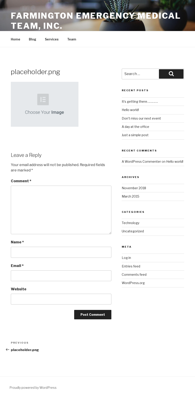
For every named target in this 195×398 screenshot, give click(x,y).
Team (71, 39)
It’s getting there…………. (140, 101)
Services (52, 39)
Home (15, 39)
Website (18, 289)
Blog (32, 39)
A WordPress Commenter (141, 161)
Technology (130, 223)
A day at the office (135, 127)
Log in (126, 258)
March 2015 (130, 196)
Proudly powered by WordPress (33, 387)
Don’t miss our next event (141, 118)
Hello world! (130, 110)
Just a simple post (135, 135)
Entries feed (131, 266)
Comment (21, 181)
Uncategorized (133, 231)
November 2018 (134, 188)
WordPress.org (133, 283)
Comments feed (134, 274)
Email (17, 266)
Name (17, 242)
